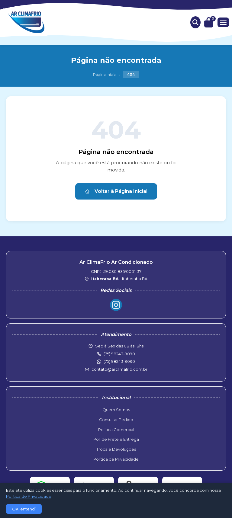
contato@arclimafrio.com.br (119, 369)
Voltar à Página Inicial (116, 191)
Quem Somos (116, 409)
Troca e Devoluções (116, 449)
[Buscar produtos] (195, 22)
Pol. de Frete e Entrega (116, 439)
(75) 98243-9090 (119, 361)
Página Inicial (105, 74)
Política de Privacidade (116, 459)
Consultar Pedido (116, 419)
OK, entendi (24, 509)
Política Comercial (116, 429)
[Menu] (223, 22)
